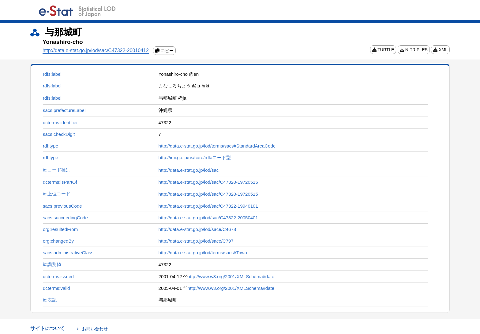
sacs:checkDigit (59, 134)
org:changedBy (58, 241)
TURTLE (383, 49)
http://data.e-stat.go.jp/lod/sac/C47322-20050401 (208, 217)
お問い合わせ (95, 329)
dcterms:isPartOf (60, 182)
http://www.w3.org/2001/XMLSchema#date (231, 276)
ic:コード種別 (56, 169)
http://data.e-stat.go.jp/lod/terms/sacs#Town (203, 252)
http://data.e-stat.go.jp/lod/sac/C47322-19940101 (208, 206)
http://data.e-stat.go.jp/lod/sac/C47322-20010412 (96, 50)
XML (440, 49)
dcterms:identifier (60, 122)
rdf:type (50, 145)
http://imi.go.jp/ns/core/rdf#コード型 (195, 157)
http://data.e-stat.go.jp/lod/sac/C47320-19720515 (208, 182)
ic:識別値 (52, 264)
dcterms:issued (58, 276)
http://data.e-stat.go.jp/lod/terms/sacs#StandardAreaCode (217, 145)
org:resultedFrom (60, 229)
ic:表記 (50, 299)
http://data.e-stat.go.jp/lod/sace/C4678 (197, 229)
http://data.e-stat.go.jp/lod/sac (189, 170)
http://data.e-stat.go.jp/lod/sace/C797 (196, 241)
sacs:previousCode (62, 206)
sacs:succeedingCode (65, 217)
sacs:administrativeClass (68, 252)
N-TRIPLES (414, 49)
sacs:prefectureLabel (64, 110)
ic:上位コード (56, 193)
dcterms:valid (56, 288)
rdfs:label (52, 74)
